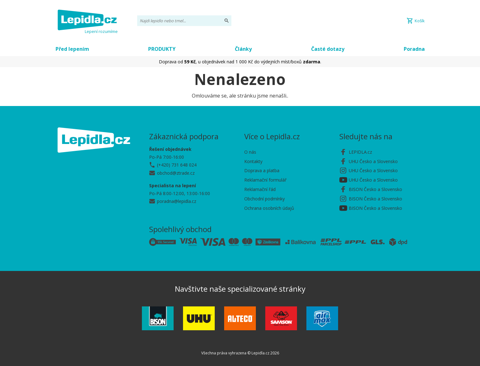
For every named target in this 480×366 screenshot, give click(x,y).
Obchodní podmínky (264, 199)
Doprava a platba (261, 170)
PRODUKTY (161, 48)
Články (243, 48)
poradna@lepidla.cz (176, 201)
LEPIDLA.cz (360, 152)
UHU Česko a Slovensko (373, 161)
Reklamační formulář (265, 180)
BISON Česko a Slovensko (375, 189)
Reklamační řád (260, 189)
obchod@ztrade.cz (176, 173)
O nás (250, 152)
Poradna (414, 48)
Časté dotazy (327, 48)
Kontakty (253, 161)
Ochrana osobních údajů (269, 208)
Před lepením (72, 48)
